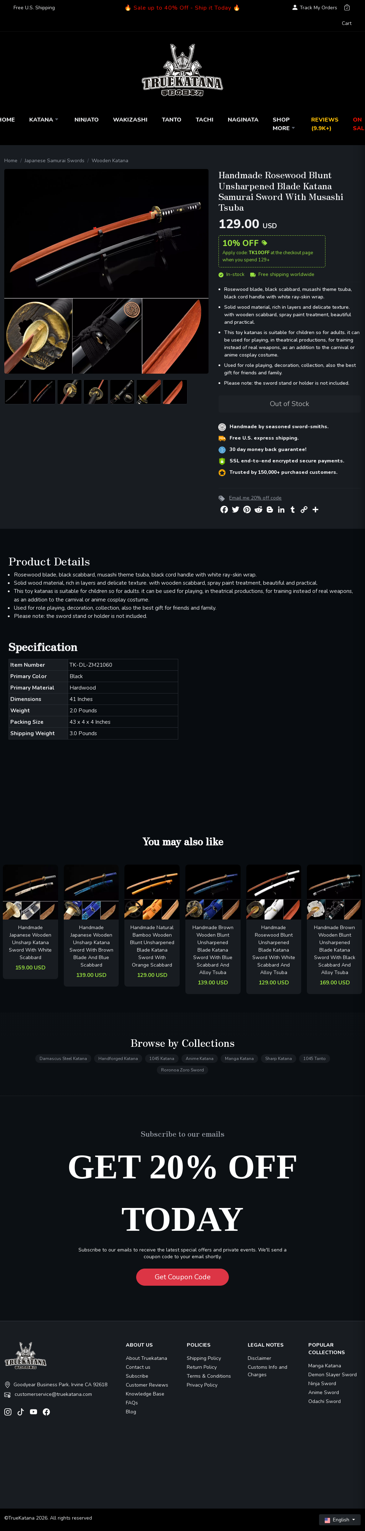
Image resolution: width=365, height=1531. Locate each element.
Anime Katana (200, 1058)
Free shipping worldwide (282, 274)
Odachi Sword (324, 1401)
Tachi (205, 120)
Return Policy (202, 1367)
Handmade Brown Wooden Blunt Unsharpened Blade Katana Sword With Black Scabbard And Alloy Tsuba (334, 950)
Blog (131, 1411)
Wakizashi (130, 120)
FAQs (132, 1402)
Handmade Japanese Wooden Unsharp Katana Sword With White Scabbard (30, 942)
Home (10, 160)
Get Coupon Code (183, 1277)
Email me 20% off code (255, 498)
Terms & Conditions (209, 1376)
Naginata (243, 120)
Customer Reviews (147, 1385)
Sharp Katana (278, 1058)
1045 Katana (161, 1058)
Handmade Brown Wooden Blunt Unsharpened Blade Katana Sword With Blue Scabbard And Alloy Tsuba (212, 950)
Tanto (171, 120)
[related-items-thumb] (30, 892)
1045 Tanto (314, 1058)
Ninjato (86, 120)
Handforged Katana (118, 1058)
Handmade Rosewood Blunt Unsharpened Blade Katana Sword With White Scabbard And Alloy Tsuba (273, 950)
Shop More (285, 124)
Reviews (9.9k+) (325, 124)
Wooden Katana (110, 160)
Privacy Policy (202, 1385)
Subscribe (137, 1376)
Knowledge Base (145, 1394)
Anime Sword (323, 1392)
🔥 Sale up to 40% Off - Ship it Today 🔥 (182, 8)
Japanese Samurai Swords (54, 160)
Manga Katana (239, 1058)
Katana (44, 120)
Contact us (138, 1367)
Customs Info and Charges (267, 1371)
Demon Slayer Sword (332, 1374)
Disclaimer (259, 1358)
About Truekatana (146, 1358)
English (338, 1519)
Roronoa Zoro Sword (182, 1070)
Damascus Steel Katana (63, 1058)
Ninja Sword (322, 1383)
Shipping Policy (204, 1358)
